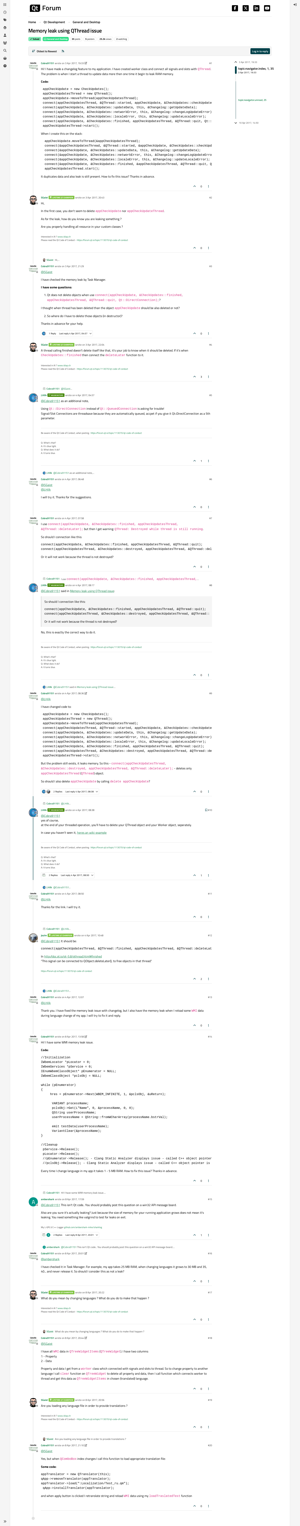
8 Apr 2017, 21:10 (74, 1445)
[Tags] (5, 20)
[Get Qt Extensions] (5, 58)
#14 (210, 1036)
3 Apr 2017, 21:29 (74, 266)
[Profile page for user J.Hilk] (33, 397)
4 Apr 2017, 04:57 (85, 395)
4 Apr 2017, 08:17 (85, 585)
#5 (210, 395)
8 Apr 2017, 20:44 (74, 1338)
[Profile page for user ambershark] (33, 1201)
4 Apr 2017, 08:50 (74, 894)
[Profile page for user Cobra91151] (33, 65)
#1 (210, 63)
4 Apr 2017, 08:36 (74, 693)
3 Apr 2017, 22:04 (95, 345)
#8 (210, 585)
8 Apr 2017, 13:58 (74, 1036)
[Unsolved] (5, 66)
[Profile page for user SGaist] (33, 200)
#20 (210, 1445)
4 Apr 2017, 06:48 (74, 479)
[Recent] (5, 12)
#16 (210, 1253)
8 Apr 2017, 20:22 (95, 1292)
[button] (5, 1521)
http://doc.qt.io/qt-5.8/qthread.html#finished (73, 956)
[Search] (5, 50)
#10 (210, 810)
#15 (210, 1199)
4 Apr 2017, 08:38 (85, 810)
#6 (210, 479)
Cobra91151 (47, 63)
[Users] (5, 35)
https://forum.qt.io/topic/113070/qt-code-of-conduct (102, 240)
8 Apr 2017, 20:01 (74, 1253)
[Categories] (5, 5)
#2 (210, 197)
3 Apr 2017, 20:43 (95, 197)
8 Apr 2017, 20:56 (95, 1400)
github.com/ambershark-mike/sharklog (83, 1227)
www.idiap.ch (64, 236)
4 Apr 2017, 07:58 (74, 518)
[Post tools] (208, 186)
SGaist (44, 197)
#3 (210, 266)
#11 (210, 894)
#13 (210, 997)
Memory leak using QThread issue (92, 591)
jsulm (44, 935)
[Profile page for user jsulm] (33, 938)
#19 (210, 1400)
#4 (210, 345)
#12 (210, 935)
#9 (210, 693)
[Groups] (5, 43)
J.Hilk (44, 395)
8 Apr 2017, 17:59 (74, 1199)
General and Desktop (56, 39)
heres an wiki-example (92, 832)
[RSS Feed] (63, 51)
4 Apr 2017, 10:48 (94, 935)
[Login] (295, 5)
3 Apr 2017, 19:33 (74, 63)
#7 (210, 518)
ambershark (47, 1199)
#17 (210, 1292)
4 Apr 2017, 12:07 (74, 997)
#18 (210, 1338)
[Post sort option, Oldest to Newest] (44, 51)
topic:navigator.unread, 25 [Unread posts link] (252, 100)
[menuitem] (295, 5)
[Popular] (5, 27)
